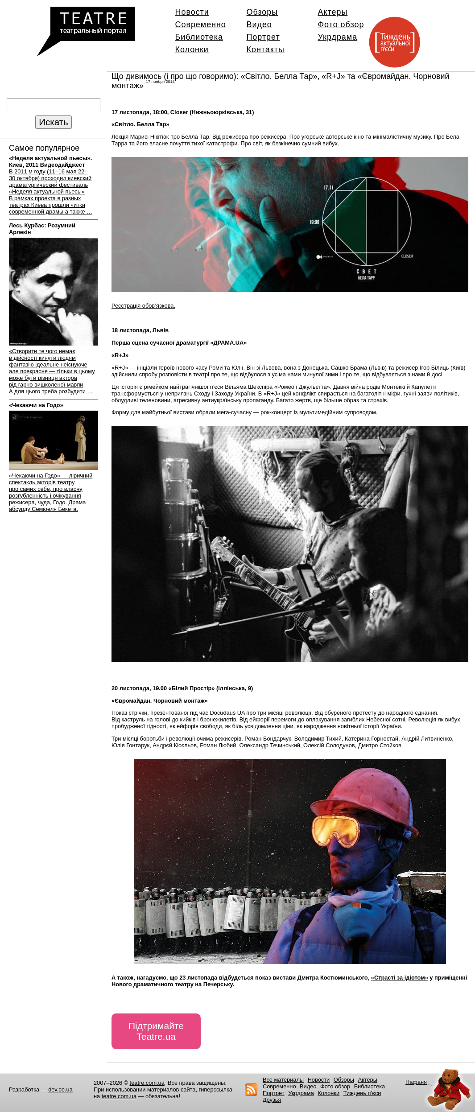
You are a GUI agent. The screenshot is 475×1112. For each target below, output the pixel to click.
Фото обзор (341, 24)
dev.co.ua (60, 1089)
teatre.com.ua (147, 1082)
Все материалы (283, 1079)
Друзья (272, 1099)
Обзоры (262, 12)
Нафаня (416, 1082)
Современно (200, 24)
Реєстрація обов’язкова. (143, 305)
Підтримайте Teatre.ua (156, 1031)
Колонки (192, 49)
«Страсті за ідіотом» (399, 977)
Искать (53, 122)
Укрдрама (338, 37)
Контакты (266, 49)
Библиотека (199, 37)
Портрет (263, 37)
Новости (192, 12)
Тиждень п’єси (362, 1093)
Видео (259, 24)
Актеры (333, 12)
